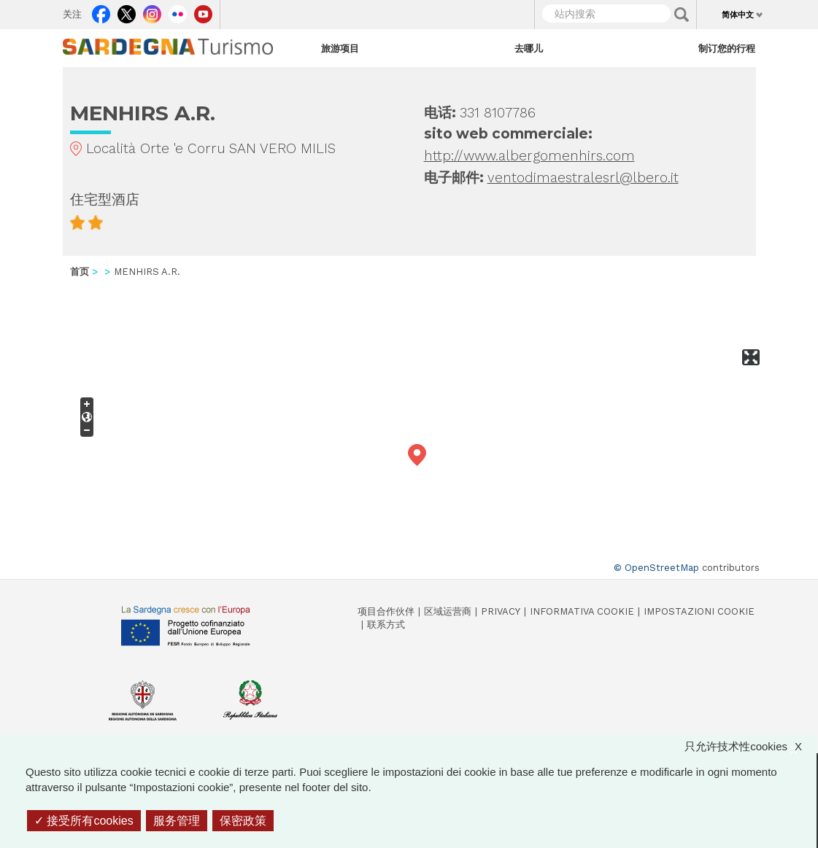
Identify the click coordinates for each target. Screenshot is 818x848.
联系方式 (386, 624)
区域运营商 (447, 611)
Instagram (152, 11)
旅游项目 (340, 48)
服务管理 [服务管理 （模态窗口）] (176, 820)
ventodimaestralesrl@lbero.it (583, 177)
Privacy (500, 611)
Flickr (178, 11)
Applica (681, 14)
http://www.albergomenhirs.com (529, 155)
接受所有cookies (84, 820)
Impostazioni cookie (699, 611)
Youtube (203, 11)
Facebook (101, 11)
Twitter (126, 11)
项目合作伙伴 (386, 611)
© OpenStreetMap (656, 567)
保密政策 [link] (243, 820)
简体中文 (738, 14)
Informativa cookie (582, 611)
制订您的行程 (726, 48)
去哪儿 (528, 48)
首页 (79, 271)
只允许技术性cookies (750, 746)
